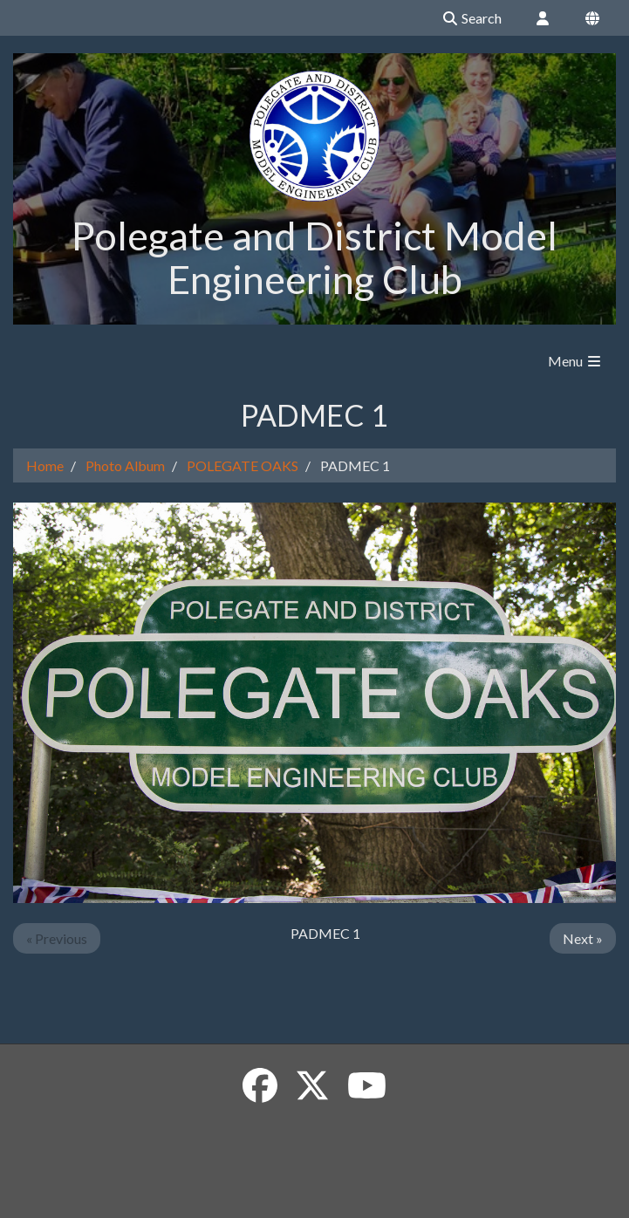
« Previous (56, 938)
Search (471, 18)
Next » (583, 938)
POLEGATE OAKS (242, 465)
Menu (575, 360)
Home (45, 465)
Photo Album (125, 465)
